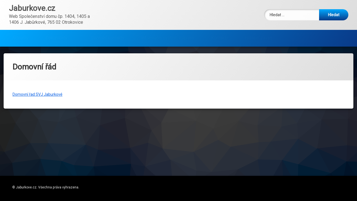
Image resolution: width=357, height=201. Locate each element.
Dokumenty (56, 23)
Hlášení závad (258, 23)
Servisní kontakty (107, 23)
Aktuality (20, 23)
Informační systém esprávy (167, 23)
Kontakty (219, 23)
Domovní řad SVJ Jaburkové (37, 77)
